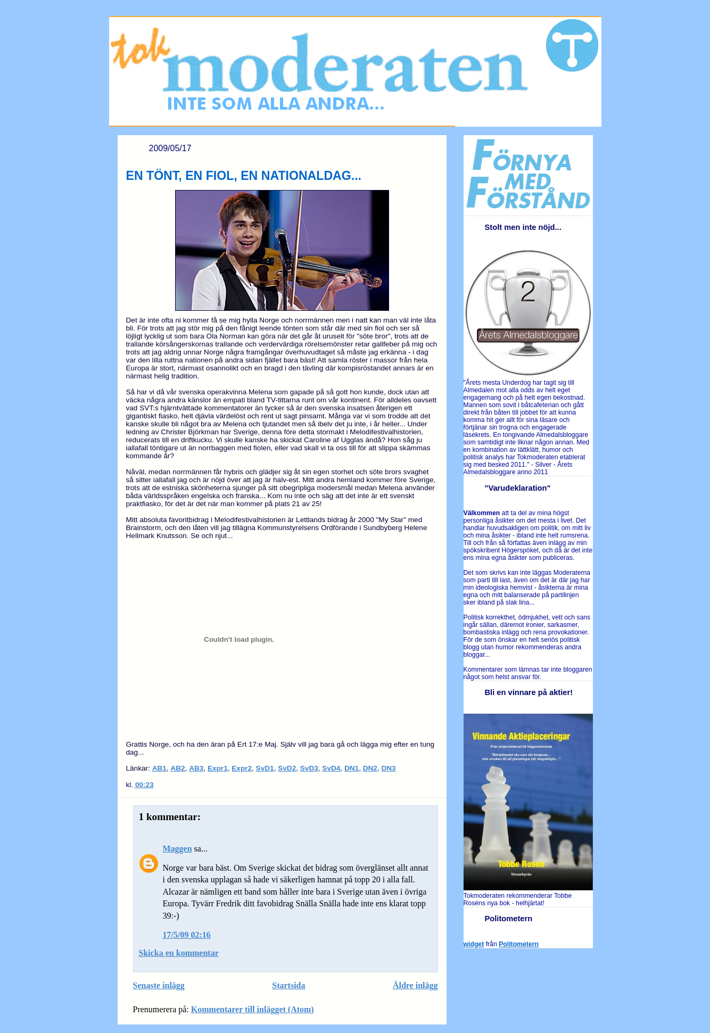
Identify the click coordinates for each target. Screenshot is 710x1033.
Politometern (519, 944)
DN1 (351, 768)
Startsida (288, 985)
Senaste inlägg (159, 985)
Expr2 (242, 768)
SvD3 (309, 768)
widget (474, 944)
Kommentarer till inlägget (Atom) (252, 1009)
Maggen (177, 848)
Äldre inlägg (415, 985)
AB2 (177, 768)
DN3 (388, 768)
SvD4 (331, 768)
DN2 (370, 768)
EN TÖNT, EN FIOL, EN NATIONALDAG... (244, 176)
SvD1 (265, 768)
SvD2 (287, 768)
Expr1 (218, 768)
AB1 (159, 768)
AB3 (196, 768)
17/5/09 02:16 (187, 934)
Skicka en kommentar (179, 952)
